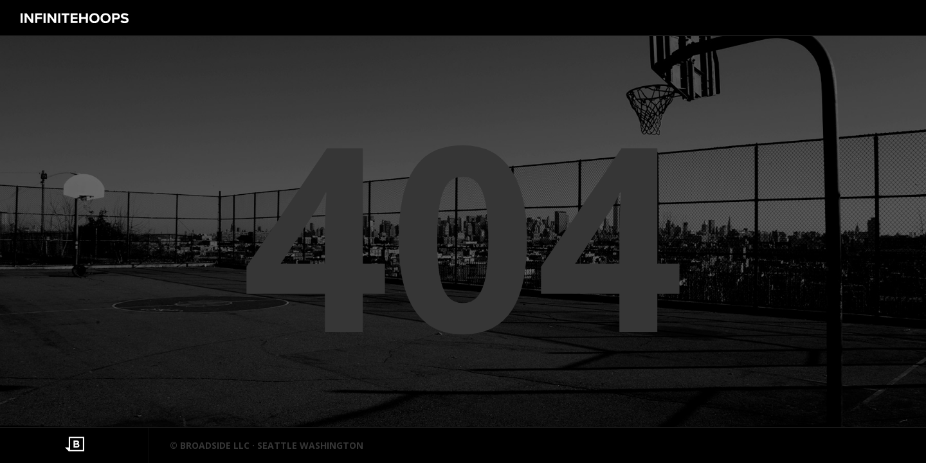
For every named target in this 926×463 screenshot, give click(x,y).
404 (463, 232)
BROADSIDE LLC (215, 445)
